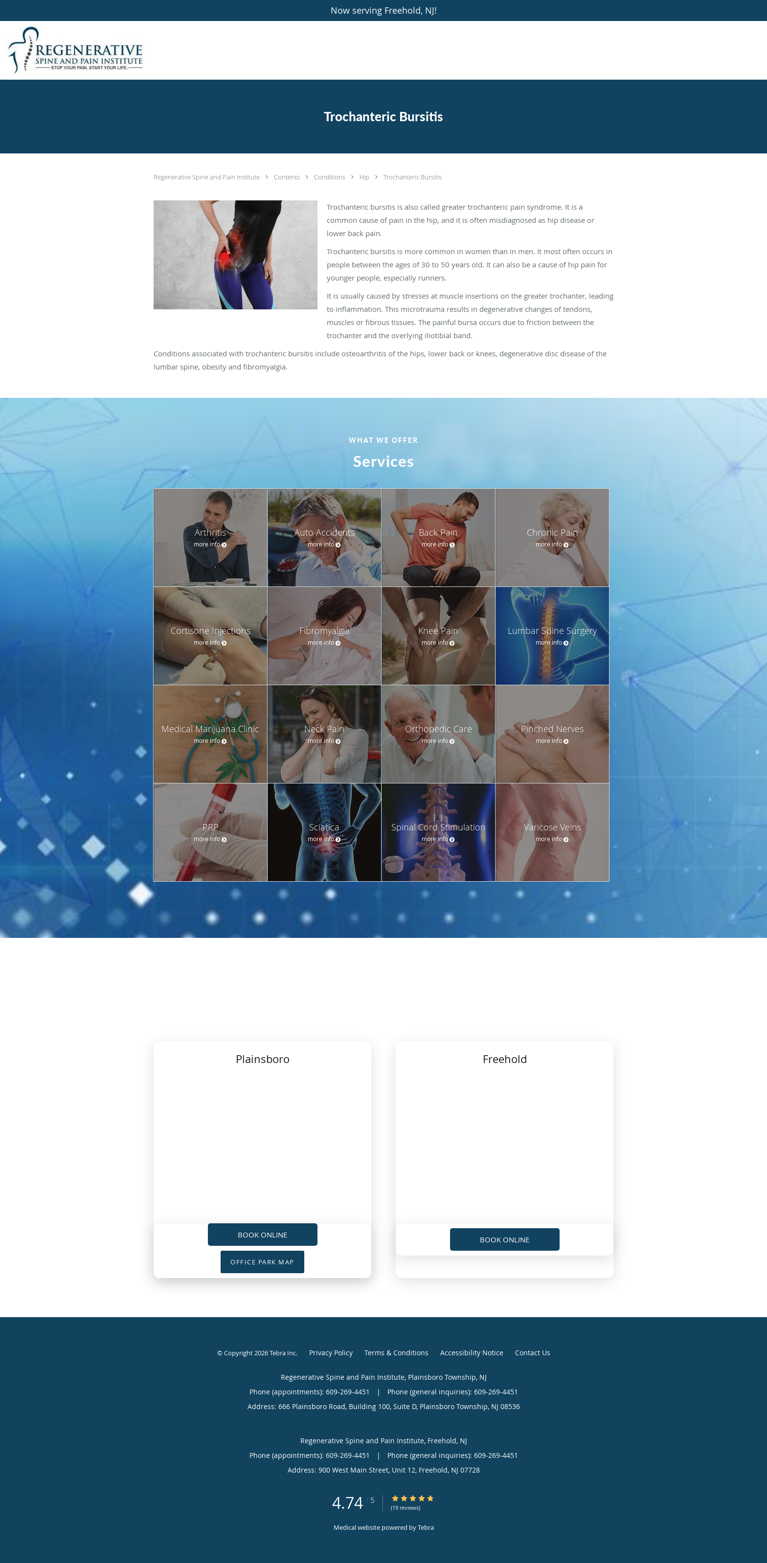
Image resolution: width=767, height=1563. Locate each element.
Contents (287, 177)
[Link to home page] (72, 50)
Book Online (262, 1234)
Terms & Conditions (396, 1352)
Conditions (330, 177)
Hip (365, 177)
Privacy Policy (331, 1352)
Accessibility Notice (471, 1352)
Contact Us (532, 1352)
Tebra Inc (283, 1352)
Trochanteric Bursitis (413, 177)
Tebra (426, 1527)
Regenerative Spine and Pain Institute (207, 177)
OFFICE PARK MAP (262, 1262)
